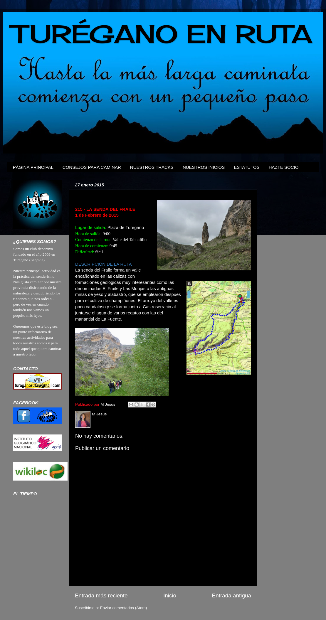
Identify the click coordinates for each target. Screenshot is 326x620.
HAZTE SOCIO (284, 167)
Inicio (169, 595)
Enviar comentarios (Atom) (123, 608)
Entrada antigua (231, 595)
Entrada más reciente (101, 595)
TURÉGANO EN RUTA (162, 33)
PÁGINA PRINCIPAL (33, 167)
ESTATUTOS (247, 167)
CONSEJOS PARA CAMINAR (92, 167)
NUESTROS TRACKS (152, 167)
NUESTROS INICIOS (204, 167)
